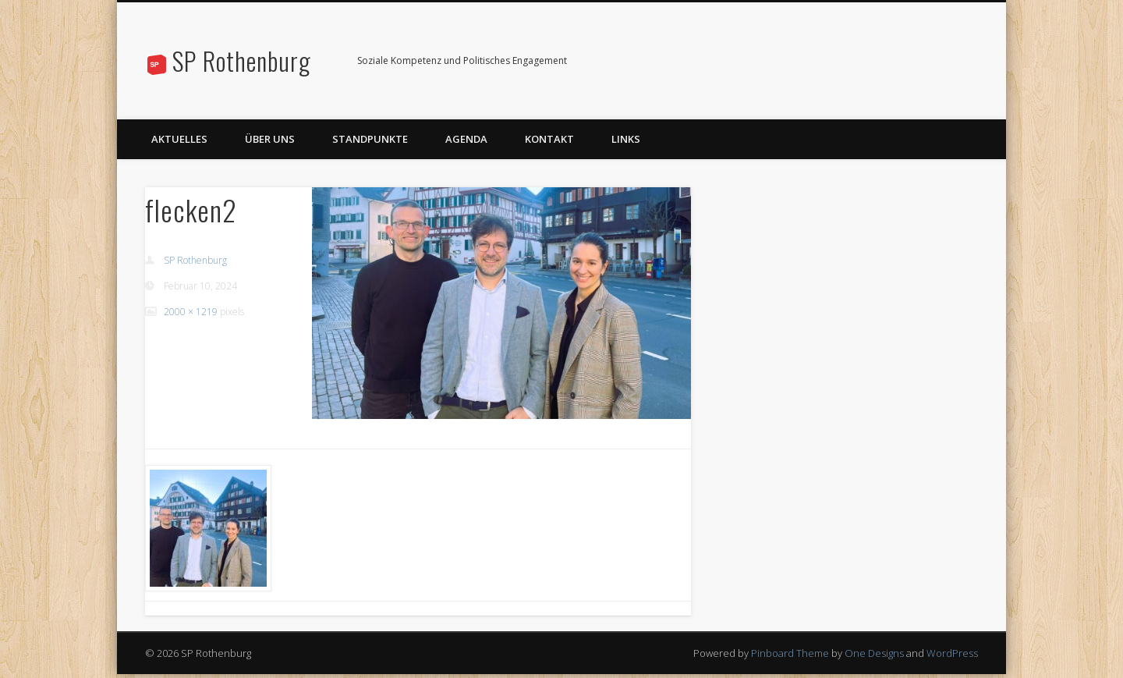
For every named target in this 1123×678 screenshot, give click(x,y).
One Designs (874, 653)
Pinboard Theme (790, 653)
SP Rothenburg (241, 60)
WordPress (952, 653)
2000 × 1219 (191, 311)
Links (625, 139)
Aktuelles (179, 139)
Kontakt (549, 139)
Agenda (466, 139)
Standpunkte (370, 139)
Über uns (270, 139)
